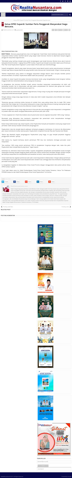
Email (65, 30)
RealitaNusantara (5, 476)
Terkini (43, 465)
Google (69, 476)
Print (60, 30)
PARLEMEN (8, 179)
